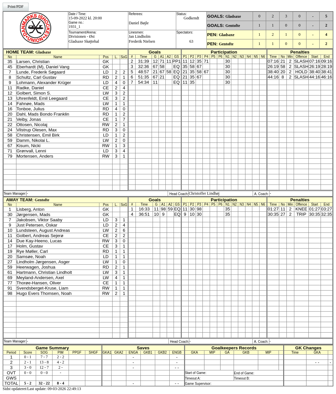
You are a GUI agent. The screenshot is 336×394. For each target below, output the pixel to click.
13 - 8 (44, 362)
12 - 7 (44, 367)
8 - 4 (60, 383)
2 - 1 (27, 362)
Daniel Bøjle (139, 23)
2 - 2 (60, 357)
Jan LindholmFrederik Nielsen (142, 39)
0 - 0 (27, 372)
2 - (60, 367)
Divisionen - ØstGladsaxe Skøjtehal (84, 39)
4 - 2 (60, 362)
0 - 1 (27, 357)
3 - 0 (27, 367)
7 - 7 (44, 357)
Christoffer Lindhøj (204, 193)
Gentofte (232, 25)
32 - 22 (44, 383)
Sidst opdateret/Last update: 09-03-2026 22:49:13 (42, 388)
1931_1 (74, 26)
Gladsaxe (233, 16)
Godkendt (191, 18)
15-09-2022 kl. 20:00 (85, 18)
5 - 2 (27, 383)
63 (191, 41)
